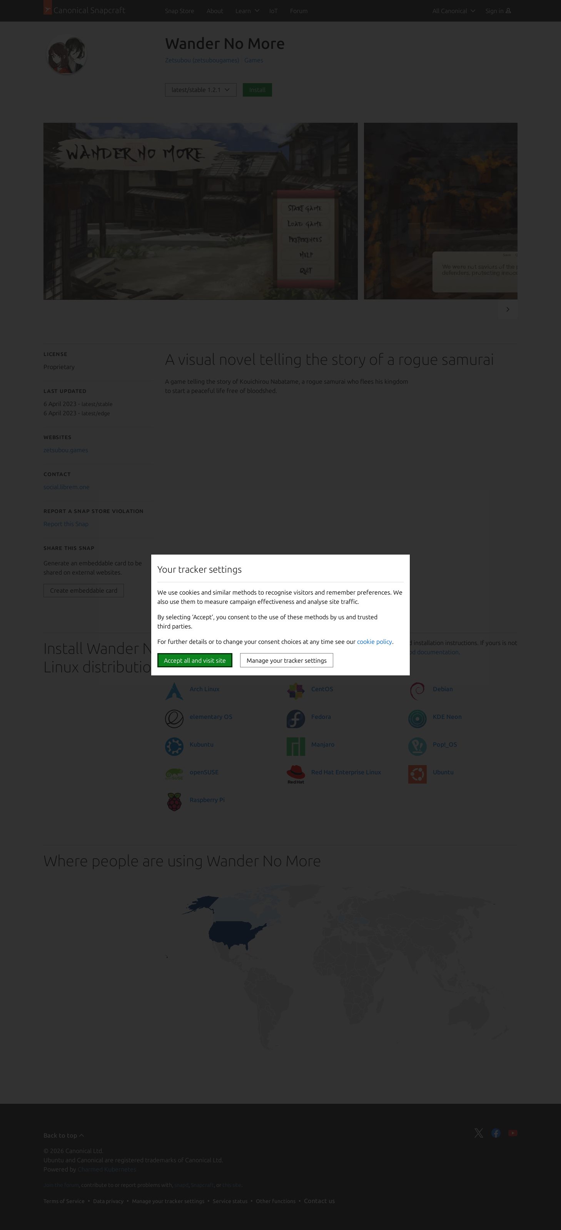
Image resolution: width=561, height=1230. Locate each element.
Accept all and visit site (195, 660)
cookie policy (374, 641)
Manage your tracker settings (287, 660)
